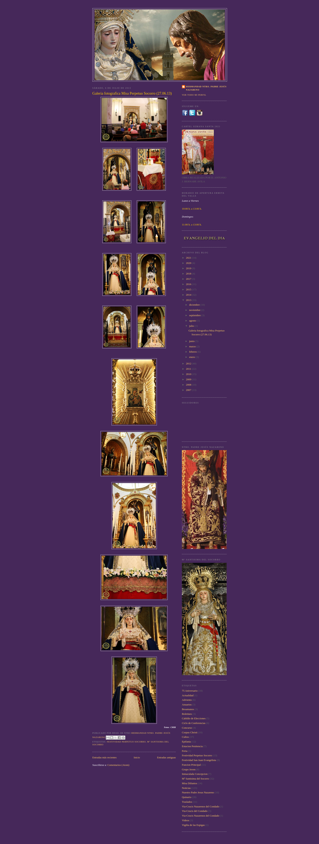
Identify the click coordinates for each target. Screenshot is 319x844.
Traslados (187, 801)
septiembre (195, 315)
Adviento (187, 699)
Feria (184, 750)
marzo (193, 346)
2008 (189, 384)
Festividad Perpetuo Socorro (126, 742)
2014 (189, 294)
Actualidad (187, 695)
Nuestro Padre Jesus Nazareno (198, 792)
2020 (189, 263)
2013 (189, 300)
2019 (189, 268)
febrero (193, 351)
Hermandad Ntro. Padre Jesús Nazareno (206, 88)
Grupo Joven (189, 769)
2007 (189, 389)
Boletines (187, 713)
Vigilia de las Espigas (193, 825)
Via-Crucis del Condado (195, 810)
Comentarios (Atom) (118, 764)
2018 (189, 273)
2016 (189, 284)
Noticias (186, 787)
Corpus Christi (189, 732)
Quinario (186, 797)
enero (192, 357)
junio (192, 341)
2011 (189, 368)
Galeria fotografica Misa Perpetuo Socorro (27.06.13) (132, 93)
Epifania (186, 741)
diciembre (194, 304)
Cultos (185, 736)
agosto (193, 320)
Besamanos (188, 709)
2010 (189, 374)
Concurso (187, 727)
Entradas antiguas (166, 757)
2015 (189, 289)
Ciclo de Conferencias (193, 723)
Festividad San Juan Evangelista (199, 760)
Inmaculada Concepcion (195, 773)
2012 (189, 363)
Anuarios (187, 704)
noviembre (195, 310)
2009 (189, 379)
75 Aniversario (190, 690)
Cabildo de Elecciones (193, 718)
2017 (189, 278)
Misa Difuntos (189, 783)
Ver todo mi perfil (194, 95)
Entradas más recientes (104, 757)
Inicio (137, 757)
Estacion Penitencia (192, 746)
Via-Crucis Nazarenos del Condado (200, 806)
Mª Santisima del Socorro (195, 778)
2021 (189, 257)
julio (192, 325)
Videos (185, 820)
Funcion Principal (191, 764)
